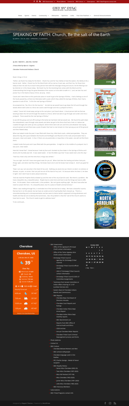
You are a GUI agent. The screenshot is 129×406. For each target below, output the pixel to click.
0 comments (43, 39)
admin (17, 39)
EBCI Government (48, 1)
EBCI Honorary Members (62, 387)
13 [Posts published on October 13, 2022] (94, 256)
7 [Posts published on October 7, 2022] (96, 253)
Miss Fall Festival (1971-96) (65, 374)
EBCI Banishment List (63, 320)
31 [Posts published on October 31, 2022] (87, 265)
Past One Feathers (83, 15)
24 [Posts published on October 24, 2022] (87, 262)
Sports (27, 15)
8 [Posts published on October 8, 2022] (99, 253)
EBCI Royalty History (60, 366)
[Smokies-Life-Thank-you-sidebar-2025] (105, 84)
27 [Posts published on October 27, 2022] (94, 262)
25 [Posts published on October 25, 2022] (89, 262)
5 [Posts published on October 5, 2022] (91, 253)
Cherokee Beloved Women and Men (66, 349)
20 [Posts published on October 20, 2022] (94, 259)
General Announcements (102, 15)
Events (34, 15)
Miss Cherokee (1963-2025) (65, 377)
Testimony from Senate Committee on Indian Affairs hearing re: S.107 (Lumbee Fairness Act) (66, 284)
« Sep (87, 268)
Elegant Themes (27, 403)
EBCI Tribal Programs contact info (106, 1)
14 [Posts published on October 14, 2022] (97, 256)
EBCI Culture (79, 1)
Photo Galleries (61, 1)
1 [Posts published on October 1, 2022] (99, 250)
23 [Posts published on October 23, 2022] (102, 259)
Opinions (64, 15)
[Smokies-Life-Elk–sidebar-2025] (105, 156)
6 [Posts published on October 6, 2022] (94, 253)
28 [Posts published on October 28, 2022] (97, 262)
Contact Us (71, 1)
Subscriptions (91, 1)
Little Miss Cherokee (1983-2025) (67, 384)
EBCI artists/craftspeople (62, 352)
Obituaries (55, 15)
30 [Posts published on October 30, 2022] (102, 262)
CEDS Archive (60, 328)
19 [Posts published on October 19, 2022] (92, 259)
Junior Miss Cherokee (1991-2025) (67, 381)
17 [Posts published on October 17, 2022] (87, 259)
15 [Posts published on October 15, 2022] (100, 256)
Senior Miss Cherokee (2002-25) (67, 368)
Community (43, 15)
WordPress (46, 403)
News (20, 15)
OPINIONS (34, 39)
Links (72, 15)
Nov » (92, 268)
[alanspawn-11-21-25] (105, 131)
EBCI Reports (58, 295)
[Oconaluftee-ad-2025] (105, 181)
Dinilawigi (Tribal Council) (62, 258)
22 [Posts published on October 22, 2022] (100, 259)
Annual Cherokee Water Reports (67, 331)
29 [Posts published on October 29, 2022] (100, 262)
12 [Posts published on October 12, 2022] (92, 256)
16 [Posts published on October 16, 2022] (102, 256)
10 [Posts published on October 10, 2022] (87, 256)
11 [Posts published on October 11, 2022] (89, 256)
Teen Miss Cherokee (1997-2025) (67, 371)
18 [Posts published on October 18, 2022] (89, 259)
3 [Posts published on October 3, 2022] (86, 253)
